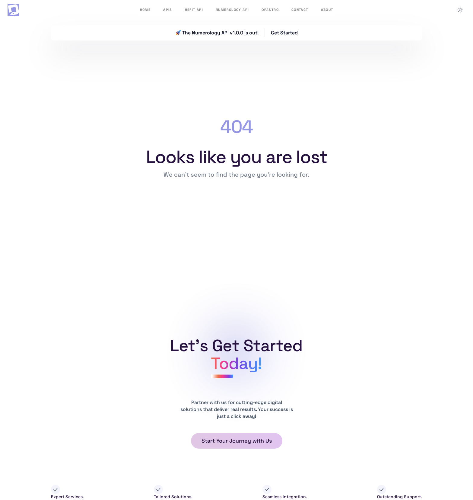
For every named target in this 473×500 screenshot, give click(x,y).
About (327, 10)
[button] (236, 441)
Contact (299, 10)
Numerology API (232, 10)
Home (145, 10)
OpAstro (270, 10)
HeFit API (194, 10)
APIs (167, 10)
